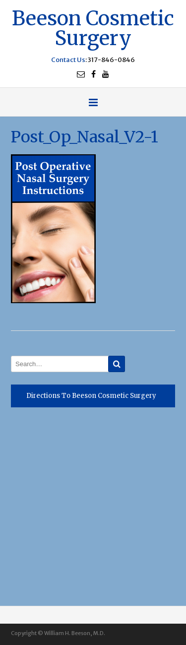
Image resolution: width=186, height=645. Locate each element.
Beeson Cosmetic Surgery (93, 27)
